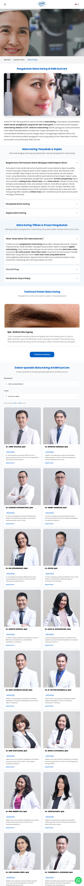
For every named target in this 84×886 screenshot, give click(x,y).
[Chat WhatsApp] (78, 880)
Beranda (7, 60)
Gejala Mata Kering (16, 213)
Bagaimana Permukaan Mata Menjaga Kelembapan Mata (36, 162)
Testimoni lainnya (42, 354)
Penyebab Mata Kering (18, 204)
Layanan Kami (19, 60)
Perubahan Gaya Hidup (18, 278)
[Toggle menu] (7, 4)
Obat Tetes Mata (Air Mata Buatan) (24, 238)
